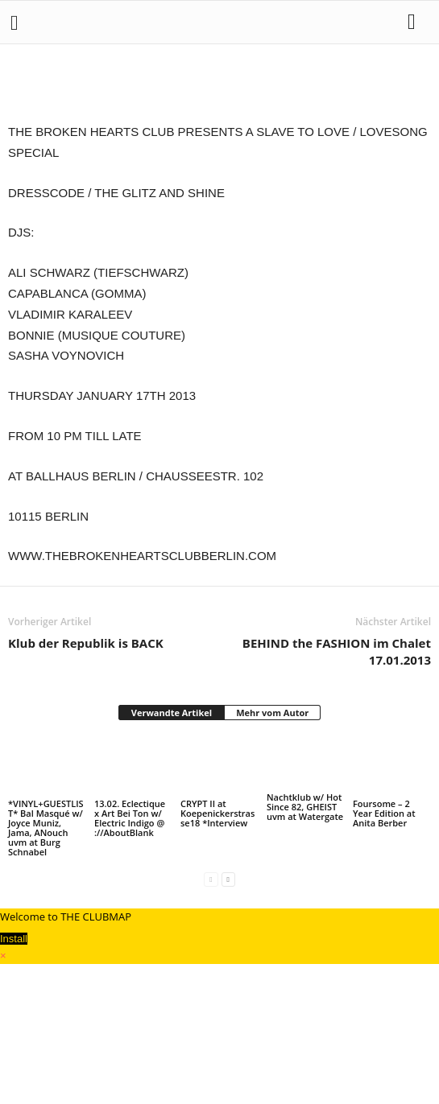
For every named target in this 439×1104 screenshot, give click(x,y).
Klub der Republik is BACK (86, 643)
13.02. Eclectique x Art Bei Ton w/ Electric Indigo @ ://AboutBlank (129, 817)
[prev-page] (210, 879)
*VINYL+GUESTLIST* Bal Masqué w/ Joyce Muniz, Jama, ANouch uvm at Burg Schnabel (46, 827)
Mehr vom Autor (272, 712)
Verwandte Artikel (171, 712)
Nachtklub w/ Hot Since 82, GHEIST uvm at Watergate (305, 806)
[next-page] (228, 879)
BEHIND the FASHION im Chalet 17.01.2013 (336, 651)
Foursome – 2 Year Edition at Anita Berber (384, 813)
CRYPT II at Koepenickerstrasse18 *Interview (217, 813)
